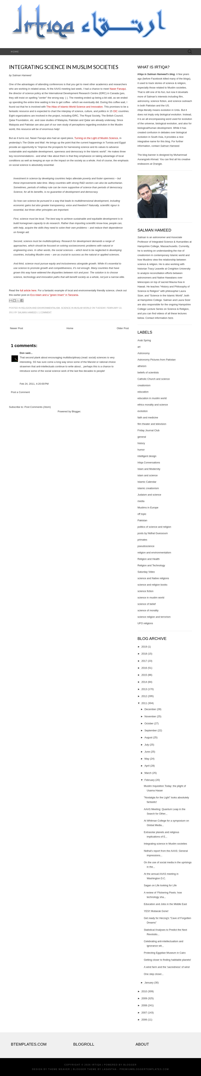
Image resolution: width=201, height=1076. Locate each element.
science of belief (147, 603)
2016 (144, 667)
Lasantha (109, 1069)
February (150, 779)
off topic (142, 513)
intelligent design (147, 456)
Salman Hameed (27, 312)
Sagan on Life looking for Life (160, 885)
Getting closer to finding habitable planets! (167, 959)
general (142, 436)
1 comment (45, 312)
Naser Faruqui (118, 88)
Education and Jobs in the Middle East (165, 904)
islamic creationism (148, 488)
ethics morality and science (153, 404)
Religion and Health (149, 558)
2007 (144, 1012)
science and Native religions (153, 578)
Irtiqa (96, 1065)
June (147, 751)
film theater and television (152, 423)
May (147, 758)
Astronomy (144, 353)
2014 (144, 681)
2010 (144, 991)
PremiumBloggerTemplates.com (144, 1069)
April (147, 765)
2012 (144, 696)
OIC (115, 111)
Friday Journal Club (149, 430)
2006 (144, 1019)
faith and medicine (148, 417)
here (170, 317)
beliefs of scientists (148, 372)
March (148, 772)
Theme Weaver (59, 1069)
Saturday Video (146, 571)
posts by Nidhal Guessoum (153, 533)
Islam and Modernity (149, 468)
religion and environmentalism (40, 308)
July (147, 744)
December (150, 709)
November (150, 716)
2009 (144, 998)
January (149, 982)
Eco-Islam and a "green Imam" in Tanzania (54, 294)
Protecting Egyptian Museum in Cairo (165, 952)
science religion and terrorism (154, 616)
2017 (144, 660)
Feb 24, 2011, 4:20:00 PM (34, 383)
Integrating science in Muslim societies (63, 67)
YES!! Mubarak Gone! (156, 911)
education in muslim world (152, 398)
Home (15, 51)
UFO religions (145, 623)
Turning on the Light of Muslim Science (96, 138)
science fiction (145, 591)
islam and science (148, 475)
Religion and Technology (151, 565)
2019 (144, 646)
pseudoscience (146, 546)
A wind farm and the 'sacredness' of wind (167, 967)
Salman (142, 237)
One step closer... (153, 974)
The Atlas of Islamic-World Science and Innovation (74, 106)
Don (22, 353)
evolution (143, 411)
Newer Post (16, 328)
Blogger (76, 411)
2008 (144, 1005)
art (139, 346)
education (143, 391)
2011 (144, 703)
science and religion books (152, 584)
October (149, 723)
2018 (144, 653)
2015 (144, 674)
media (141, 501)
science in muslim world (76, 308)
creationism (144, 385)
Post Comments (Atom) (38, 406)
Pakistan (142, 520)
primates (142, 539)
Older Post (123, 328)
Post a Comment (20, 392)
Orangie (157, 163)
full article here (28, 290)
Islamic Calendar (147, 481)
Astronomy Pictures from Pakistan (157, 359)
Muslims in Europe (148, 507)
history (141, 443)
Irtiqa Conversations (149, 462)
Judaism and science (149, 494)
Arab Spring (144, 340)
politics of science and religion (154, 526)
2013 (144, 689)
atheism (142, 366)
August (148, 737)
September (151, 730)
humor (141, 449)
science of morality (148, 610)
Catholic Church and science (154, 378)
